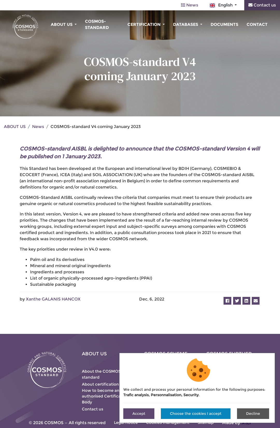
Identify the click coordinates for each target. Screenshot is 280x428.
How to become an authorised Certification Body (105, 396)
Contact (257, 24)
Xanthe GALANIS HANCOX (53, 299)
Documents (224, 24)
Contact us (262, 5)
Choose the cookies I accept (195, 413)
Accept (138, 413)
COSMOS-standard (97, 24)
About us (62, 24)
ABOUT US (15, 126)
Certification (144, 24)
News (189, 5)
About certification (100, 384)
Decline (253, 413)
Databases (186, 24)
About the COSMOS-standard (102, 374)
